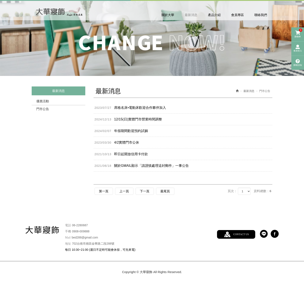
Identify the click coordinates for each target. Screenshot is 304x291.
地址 (68, 243)
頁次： (232, 191)
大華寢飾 (59, 11)
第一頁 (104, 191)
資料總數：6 (262, 191)
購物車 (298, 33)
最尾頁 (165, 191)
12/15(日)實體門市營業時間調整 (128, 119)
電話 (68, 225)
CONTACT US (241, 234)
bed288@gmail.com (85, 237)
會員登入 (297, 48)
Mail (68, 237)
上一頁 (124, 191)
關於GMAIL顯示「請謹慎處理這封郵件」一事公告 (142, 165)
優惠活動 (42, 101)
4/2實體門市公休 (117, 142)
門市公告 (42, 109)
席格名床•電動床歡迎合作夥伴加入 (130, 107)
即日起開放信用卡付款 (121, 154)
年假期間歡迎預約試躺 (121, 131)
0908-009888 (81, 231)
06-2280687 (80, 225)
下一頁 (144, 191)
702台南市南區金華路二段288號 (93, 243)
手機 (68, 231)
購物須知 (297, 62)
